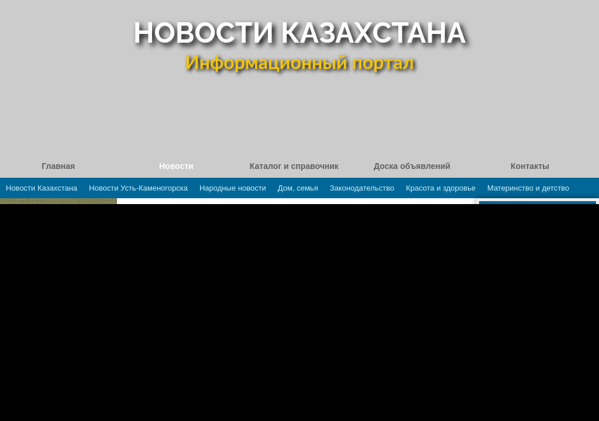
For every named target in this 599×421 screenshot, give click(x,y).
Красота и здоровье (441, 188)
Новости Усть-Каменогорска (138, 188)
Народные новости (232, 188)
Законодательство (362, 188)
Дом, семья (298, 188)
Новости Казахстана (41, 188)
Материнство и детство (528, 188)
